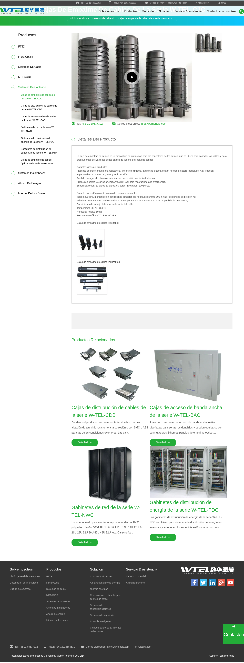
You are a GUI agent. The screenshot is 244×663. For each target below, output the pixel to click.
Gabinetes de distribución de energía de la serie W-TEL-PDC (185, 507)
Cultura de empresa (20, 590)
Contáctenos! (234, 634)
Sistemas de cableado (32, 87)
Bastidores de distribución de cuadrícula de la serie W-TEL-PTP (39, 151)
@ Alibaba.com (202, 2)
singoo (230, 657)
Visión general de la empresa (25, 578)
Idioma (222, 2)
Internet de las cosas (31, 193)
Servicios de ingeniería (102, 616)
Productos (130, 11)
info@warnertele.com (177, 2)
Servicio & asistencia (188, 11)
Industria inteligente (100, 623)
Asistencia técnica (135, 584)
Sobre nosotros (109, 11)
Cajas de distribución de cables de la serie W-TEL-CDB (107, 412)
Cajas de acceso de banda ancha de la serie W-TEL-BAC (187, 412)
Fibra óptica (25, 57)
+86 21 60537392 (93, 2)
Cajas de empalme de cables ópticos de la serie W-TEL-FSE (37, 162)
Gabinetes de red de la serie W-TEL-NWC (107, 512)
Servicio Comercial (136, 578)
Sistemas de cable (30, 67)
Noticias (164, 11)
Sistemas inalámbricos (32, 173)
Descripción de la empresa (24, 584)
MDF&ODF (25, 77)
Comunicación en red (101, 578)
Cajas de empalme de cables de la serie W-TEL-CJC (38, 97)
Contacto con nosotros (221, 11)
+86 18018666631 (128, 2)
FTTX (21, 46)
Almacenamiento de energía (105, 584)
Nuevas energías (99, 590)
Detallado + (85, 443)
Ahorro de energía (29, 183)
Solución (148, 11)
